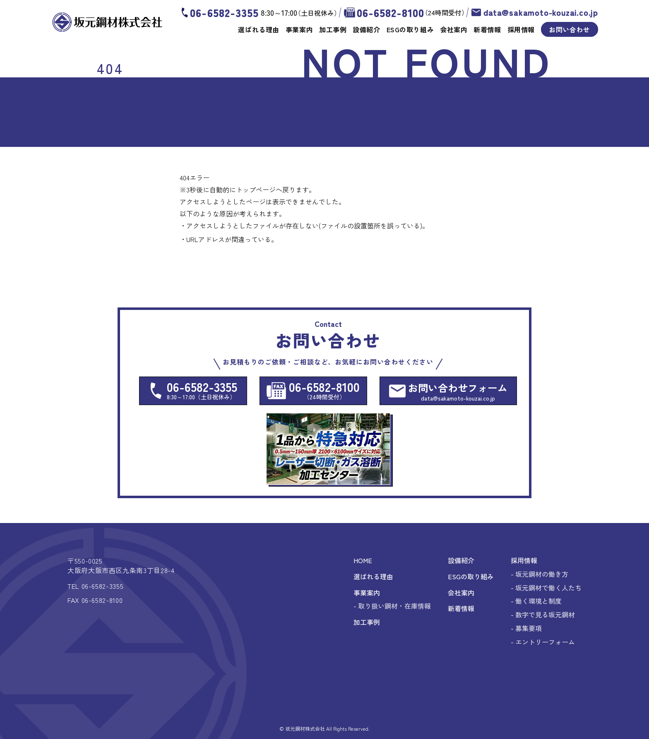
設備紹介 (366, 29)
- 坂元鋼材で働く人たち (546, 588)
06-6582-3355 (224, 12)
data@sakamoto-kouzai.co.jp (540, 12)
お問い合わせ (569, 29)
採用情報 (521, 29)
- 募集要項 (526, 628)
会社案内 (453, 29)
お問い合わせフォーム (457, 391)
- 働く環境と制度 (536, 601)
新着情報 (487, 29)
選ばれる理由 (258, 29)
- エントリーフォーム (543, 642)
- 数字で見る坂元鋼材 (543, 614)
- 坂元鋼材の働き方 (539, 574)
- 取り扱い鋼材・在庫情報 (392, 606)
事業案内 (299, 29)
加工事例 (332, 29)
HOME (362, 560)
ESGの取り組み (410, 29)
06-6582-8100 (390, 12)
